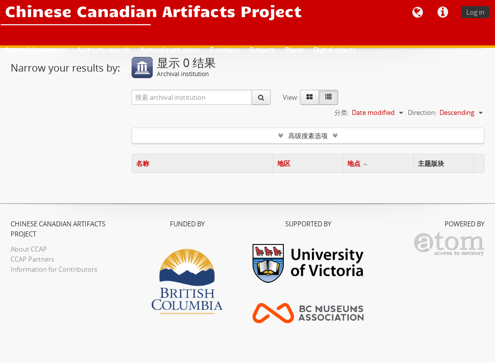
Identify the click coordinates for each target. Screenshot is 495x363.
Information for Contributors (54, 269)
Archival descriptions (36, 49)
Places (294, 49)
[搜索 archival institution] (192, 97)
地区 (283, 163)
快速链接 (442, 12)
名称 (142, 163)
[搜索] (261, 97)
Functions (224, 49)
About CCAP (29, 249)
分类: (341, 112)
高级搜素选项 (308, 135)
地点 (353, 163)
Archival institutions (170, 49)
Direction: (422, 112)
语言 (417, 12)
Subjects (262, 49)
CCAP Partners (32, 259)
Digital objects (334, 49)
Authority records (103, 49)
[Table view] (328, 97)
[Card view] (309, 97)
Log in (475, 12)
